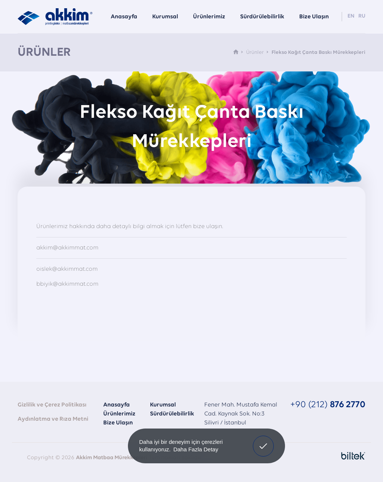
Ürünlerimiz (119, 414)
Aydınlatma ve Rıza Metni (53, 419)
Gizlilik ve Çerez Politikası (52, 405)
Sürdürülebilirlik (172, 414)
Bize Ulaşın (118, 423)
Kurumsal (163, 405)
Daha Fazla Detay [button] (195, 449)
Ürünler (255, 52)
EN (351, 16)
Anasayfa (116, 405)
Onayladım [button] (263, 440)
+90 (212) (327, 404)
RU (361, 16)
